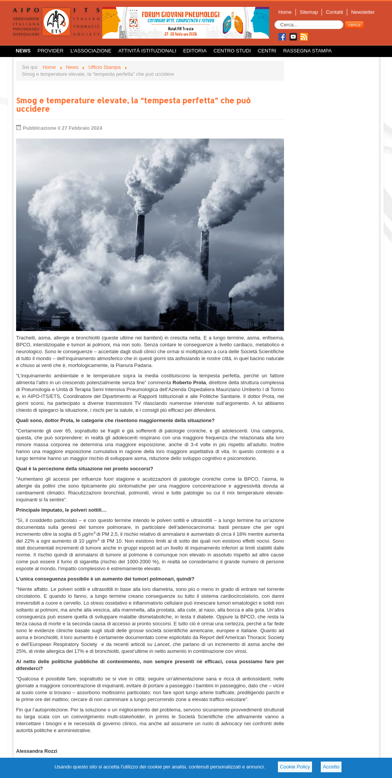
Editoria (195, 51)
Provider (51, 51)
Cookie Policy (295, 767)
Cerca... (274, 20)
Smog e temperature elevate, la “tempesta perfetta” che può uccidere (133, 104)
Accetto (331, 767)
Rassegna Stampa (307, 51)
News (23, 51)
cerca (354, 25)
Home (285, 12)
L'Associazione (90, 51)
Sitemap (309, 12)
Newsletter (362, 12)
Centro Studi (232, 51)
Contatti (334, 12)
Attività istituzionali (147, 51)
